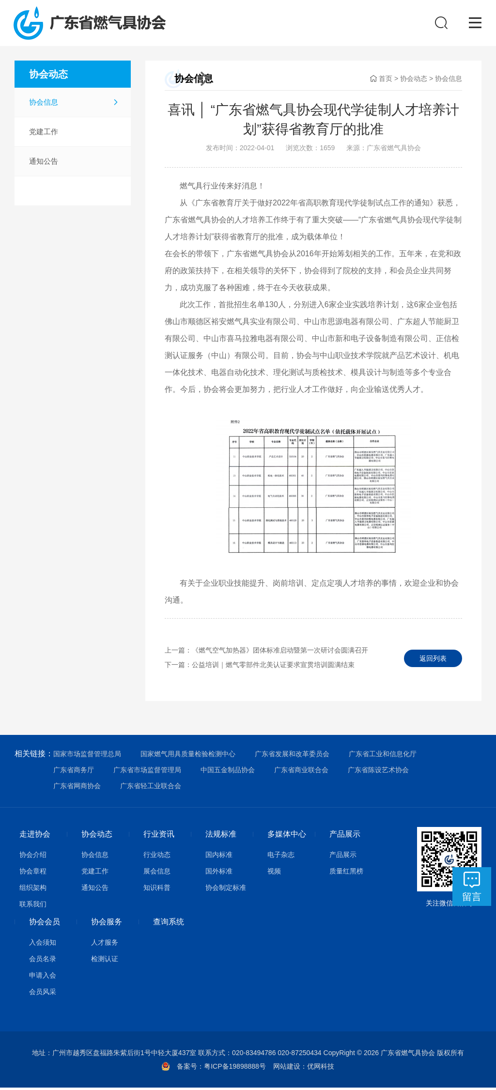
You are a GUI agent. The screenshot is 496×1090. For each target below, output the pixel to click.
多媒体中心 (286, 836)
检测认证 (104, 961)
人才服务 (104, 945)
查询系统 (168, 924)
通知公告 (43, 163)
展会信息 (156, 873)
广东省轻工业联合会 (150, 788)
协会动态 (413, 81)
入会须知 (42, 945)
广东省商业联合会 (301, 772)
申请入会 (42, 977)
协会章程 (32, 873)
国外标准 (218, 873)
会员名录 (42, 961)
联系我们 (32, 906)
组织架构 (32, 890)
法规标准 (220, 836)
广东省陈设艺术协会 (378, 772)
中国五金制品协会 (228, 772)
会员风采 (42, 994)
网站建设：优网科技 (303, 1069)
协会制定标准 (225, 890)
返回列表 (433, 660)
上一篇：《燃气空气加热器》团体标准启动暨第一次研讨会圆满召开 (266, 652)
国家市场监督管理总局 (87, 756)
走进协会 (34, 836)
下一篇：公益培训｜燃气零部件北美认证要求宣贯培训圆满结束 (260, 667)
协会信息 (43, 104)
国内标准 (218, 857)
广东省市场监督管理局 (147, 772)
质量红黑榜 (346, 873)
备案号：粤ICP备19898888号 (225, 1069)
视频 (274, 873)
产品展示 (344, 836)
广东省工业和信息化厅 (383, 756)
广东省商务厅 (73, 772)
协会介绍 (32, 857)
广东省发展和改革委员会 (292, 756)
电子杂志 (280, 857)
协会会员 (44, 924)
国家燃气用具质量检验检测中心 (187, 756)
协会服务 (106, 924)
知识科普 (156, 890)
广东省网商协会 (77, 788)
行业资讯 (158, 836)
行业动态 (156, 857)
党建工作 (43, 134)
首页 (385, 81)
